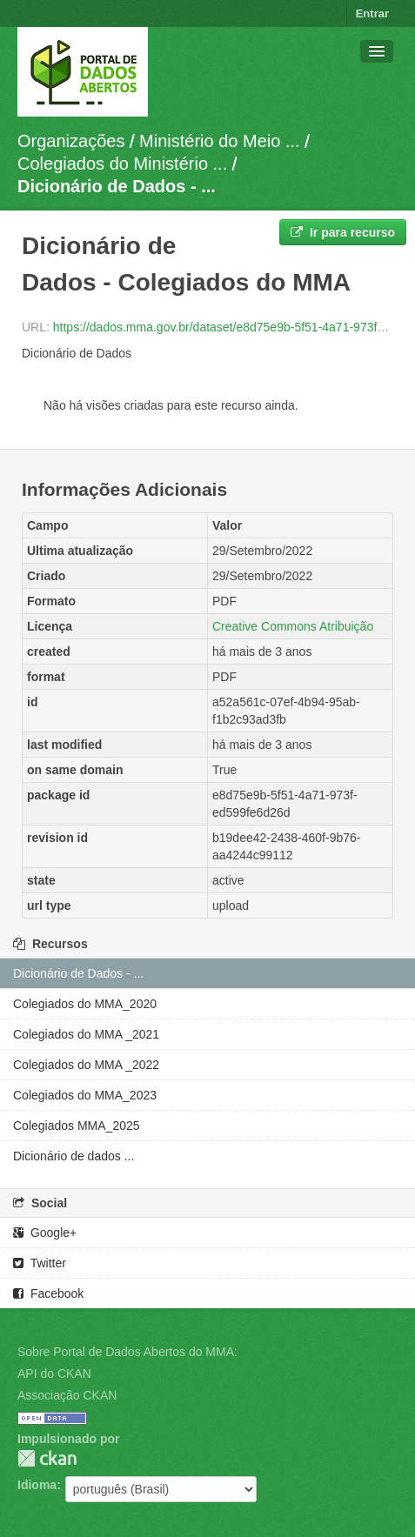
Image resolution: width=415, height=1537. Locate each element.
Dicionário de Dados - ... (116, 186)
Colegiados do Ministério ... (122, 163)
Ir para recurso (343, 232)
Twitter (39, 1263)
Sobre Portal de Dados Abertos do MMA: (127, 1352)
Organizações (70, 140)
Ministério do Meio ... (219, 140)
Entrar (372, 13)
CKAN (47, 1458)
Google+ (45, 1233)
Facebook (48, 1293)
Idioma (37, 1485)
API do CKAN (54, 1373)
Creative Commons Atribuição (292, 626)
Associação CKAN (67, 1395)
